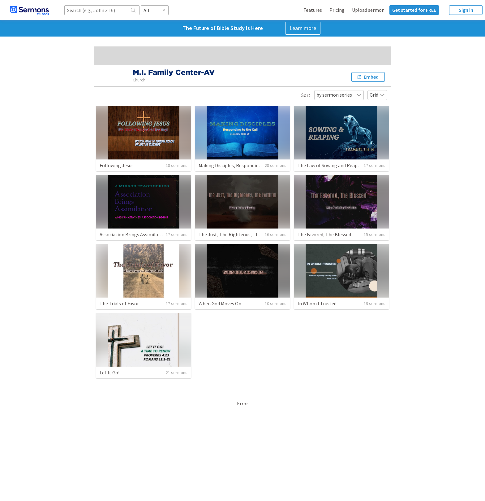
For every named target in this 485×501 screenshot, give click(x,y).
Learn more (303, 28)
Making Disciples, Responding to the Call (242, 165)
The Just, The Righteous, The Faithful (239, 234)
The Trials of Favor (119, 303)
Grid (377, 95)
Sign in (466, 10)
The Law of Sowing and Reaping (331, 165)
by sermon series (339, 95)
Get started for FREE (414, 10)
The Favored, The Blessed (324, 234)
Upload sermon (368, 10)
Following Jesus (117, 165)
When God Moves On (220, 303)
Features (312, 10)
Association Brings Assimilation (133, 234)
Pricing (337, 10)
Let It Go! (109, 372)
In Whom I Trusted (317, 303)
